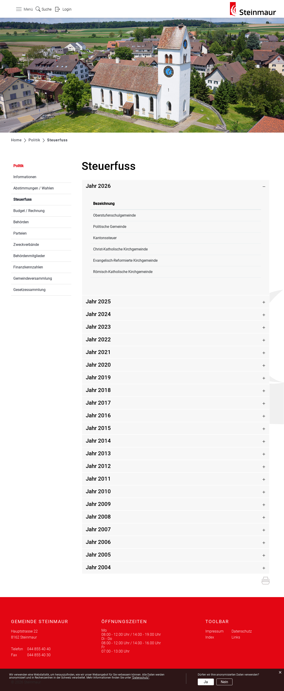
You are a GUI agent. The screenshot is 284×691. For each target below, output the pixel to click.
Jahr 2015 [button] (98, 428)
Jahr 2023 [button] (98, 327)
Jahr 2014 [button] (98, 441)
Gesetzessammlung (29, 289)
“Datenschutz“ (140, 677)
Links (236, 637)
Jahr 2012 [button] (98, 466)
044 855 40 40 (39, 649)
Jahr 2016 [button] (98, 415)
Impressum (214, 631)
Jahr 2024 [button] (98, 314)
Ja (206, 682)
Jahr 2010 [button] (98, 491)
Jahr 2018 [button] (98, 390)
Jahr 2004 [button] (98, 567)
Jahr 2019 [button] (98, 377)
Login (67, 9)
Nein (224, 682)
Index (209, 637)
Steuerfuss (33, 199)
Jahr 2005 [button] (98, 555)
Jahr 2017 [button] (98, 403)
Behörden (21, 222)
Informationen (24, 177)
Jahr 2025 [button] (98, 301)
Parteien (20, 233)
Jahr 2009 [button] (98, 504)
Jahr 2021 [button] (98, 352)
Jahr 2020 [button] (98, 365)
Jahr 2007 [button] (98, 529)
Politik (18, 166)
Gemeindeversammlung (32, 278)
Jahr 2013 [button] (98, 453)
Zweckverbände (26, 244)
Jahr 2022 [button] (98, 339)
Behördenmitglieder (29, 256)
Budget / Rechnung (29, 211)
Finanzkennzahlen (28, 267)
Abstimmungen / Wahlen (33, 188)
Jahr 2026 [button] (98, 186)
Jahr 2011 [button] (98, 479)
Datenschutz (242, 631)
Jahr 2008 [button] (98, 517)
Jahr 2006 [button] (98, 542)
